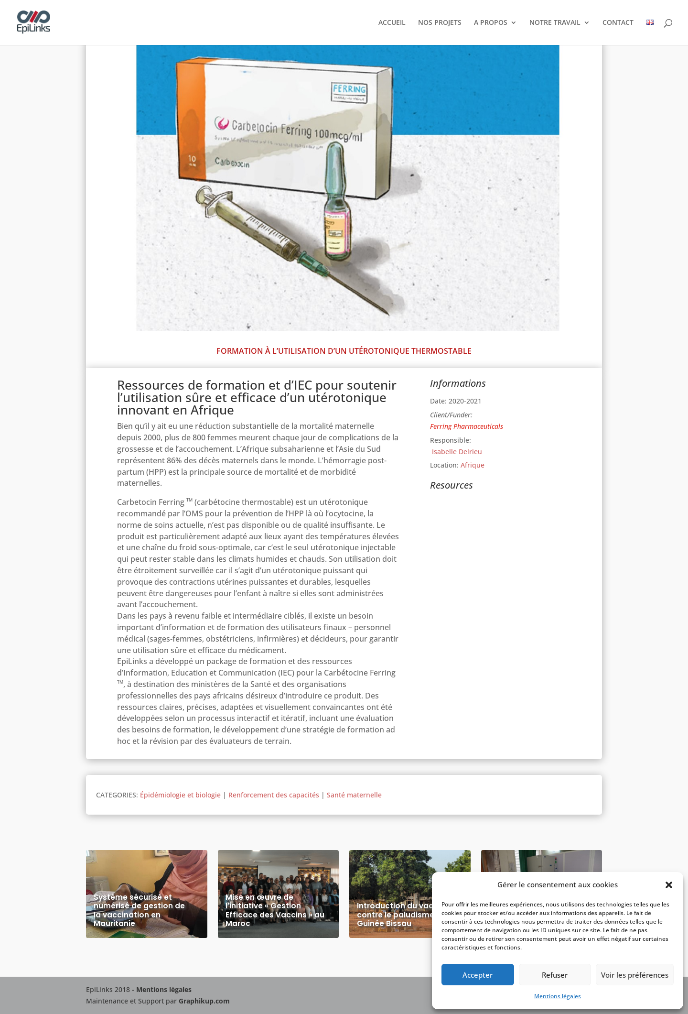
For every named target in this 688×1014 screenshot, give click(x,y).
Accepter (477, 975)
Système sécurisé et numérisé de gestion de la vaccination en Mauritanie (139, 911)
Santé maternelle (354, 794)
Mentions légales (557, 996)
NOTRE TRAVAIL (554, 23)
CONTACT (618, 23)
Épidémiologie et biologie (180, 794)
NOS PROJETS (440, 23)
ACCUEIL (392, 23)
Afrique (472, 464)
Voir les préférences (634, 975)
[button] (669, 885)
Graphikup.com (204, 1000)
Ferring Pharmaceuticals (466, 426)
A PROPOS (490, 23)
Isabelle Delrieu (456, 451)
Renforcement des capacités (273, 794)
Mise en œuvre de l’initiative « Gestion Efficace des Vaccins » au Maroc (275, 911)
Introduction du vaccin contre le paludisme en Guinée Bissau (401, 915)
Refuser (555, 975)
